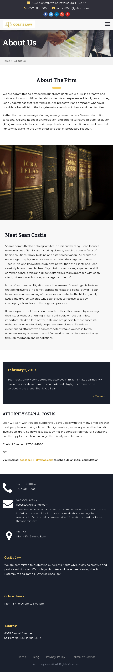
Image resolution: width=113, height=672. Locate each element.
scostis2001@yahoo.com (36, 460)
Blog (36, 657)
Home (6, 60)
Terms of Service (83, 657)
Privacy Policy (55, 657)
